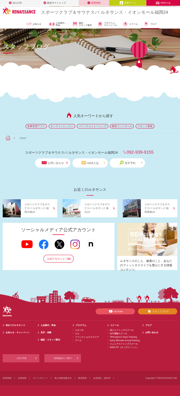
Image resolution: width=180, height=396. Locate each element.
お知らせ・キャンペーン (18, 332)
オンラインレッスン (62, 126)
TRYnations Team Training (123, 337)
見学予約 (130, 163)
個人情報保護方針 (63, 378)
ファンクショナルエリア (87, 337)
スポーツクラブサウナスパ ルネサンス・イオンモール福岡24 (104, 12)
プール (78, 340)
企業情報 (22, 378)
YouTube (115, 311)
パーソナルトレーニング (92, 126)
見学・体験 (46, 332)
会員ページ (128, 3)
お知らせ (33, 24)
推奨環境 (82, 378)
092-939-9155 (140, 152)
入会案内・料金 (58, 24)
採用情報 (94, 2)
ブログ (149, 24)
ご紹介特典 (21, 358)
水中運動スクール (118, 333)
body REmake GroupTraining (125, 340)
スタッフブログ (157, 311)
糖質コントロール (122, 126)
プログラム (81, 325)
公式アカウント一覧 (58, 258)
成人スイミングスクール (122, 330)
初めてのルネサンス (15, 325)
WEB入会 (163, 2)
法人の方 (15, 2)
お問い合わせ (55, 163)
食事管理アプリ (36, 126)
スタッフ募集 (145, 126)
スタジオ (79, 330)
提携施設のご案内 (62, 358)
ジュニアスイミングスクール (124, 344)
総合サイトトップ (54, 2)
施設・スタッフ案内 (82, 24)
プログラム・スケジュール (107, 24)
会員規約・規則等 (101, 378)
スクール (130, 24)
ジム (77, 333)
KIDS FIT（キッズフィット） (124, 347)
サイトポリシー (40, 378)
